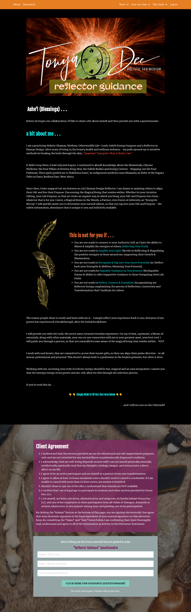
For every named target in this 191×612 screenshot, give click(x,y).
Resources (29, 4)
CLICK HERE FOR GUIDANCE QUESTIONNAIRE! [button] (95, 583)
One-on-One (140, 4)
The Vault (160, 4)
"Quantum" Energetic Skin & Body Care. (107, 153)
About (17, 4)
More (124, 4)
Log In (174, 4)
